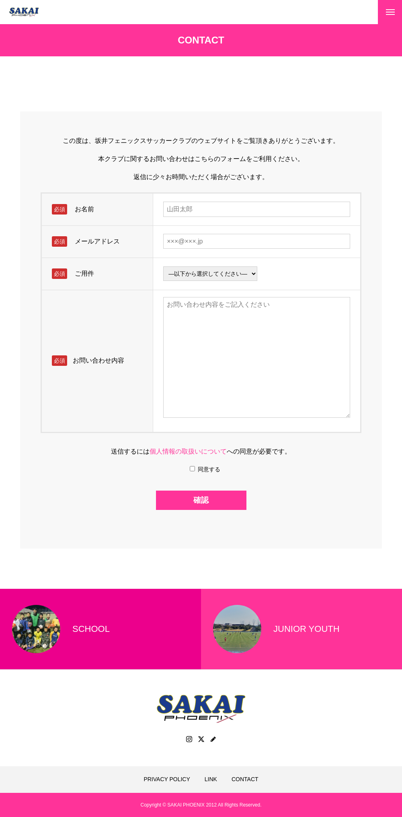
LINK (211, 779)
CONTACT (245, 779)
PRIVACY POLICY (167, 779)
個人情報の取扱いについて (188, 451)
